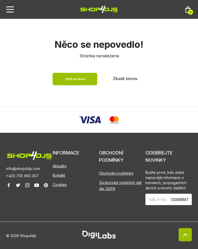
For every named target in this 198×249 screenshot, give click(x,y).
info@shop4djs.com (23, 168)
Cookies (60, 184)
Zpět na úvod (75, 79)
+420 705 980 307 (22, 176)
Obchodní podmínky (116, 173)
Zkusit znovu (125, 78)
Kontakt (59, 175)
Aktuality (60, 166)
